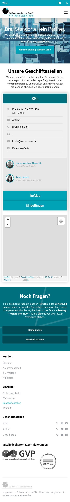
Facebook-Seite (20, 148)
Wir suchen (8, 398)
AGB (34, 492)
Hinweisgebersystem (49, 492)
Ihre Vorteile (9, 372)
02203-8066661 (20, 127)
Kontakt (6, 407)
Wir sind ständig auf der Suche (35, 49)
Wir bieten (7, 377)
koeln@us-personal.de (24, 141)
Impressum (8, 492)
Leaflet (7, 277)
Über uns (7, 363)
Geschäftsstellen (35, 339)
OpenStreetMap (27, 277)
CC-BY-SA (48, 277)
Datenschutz (23, 492)
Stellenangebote (11, 393)
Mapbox (7, 280)
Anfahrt (16, 120)
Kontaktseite (35, 330)
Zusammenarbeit (11, 368)
